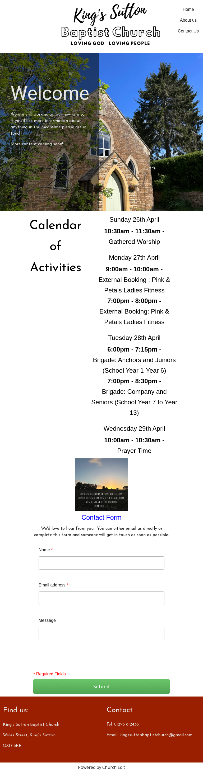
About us (188, 20)
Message (47, 620)
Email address (53, 585)
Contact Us (188, 31)
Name (46, 550)
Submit (101, 686)
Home (188, 9)
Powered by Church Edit (101, 767)
